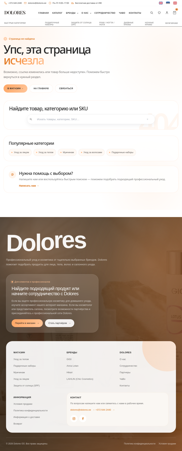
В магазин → (15, 88)
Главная (43, 13)
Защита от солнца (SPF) (81, 23)
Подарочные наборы (52, 23)
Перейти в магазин (27, 323)
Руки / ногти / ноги (106, 23)
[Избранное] (159, 13)
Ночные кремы (149, 23)
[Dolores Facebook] (82, 418)
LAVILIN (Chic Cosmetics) (80, 378)
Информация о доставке (27, 416)
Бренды (71, 13)
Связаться (66, 88)
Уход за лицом (21, 152)
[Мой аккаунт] (167, 13)
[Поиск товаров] (152, 13)
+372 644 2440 (13, 3)
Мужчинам (171, 23)
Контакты (135, 13)
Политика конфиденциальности (31, 410)
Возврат (18, 423)
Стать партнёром (60, 323)
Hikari (70, 372)
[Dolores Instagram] (73, 418)
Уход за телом (46, 152)
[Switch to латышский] (175, 3)
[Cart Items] (175, 13)
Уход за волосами (93, 152)
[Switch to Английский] (161, 3)
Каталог (57, 13)
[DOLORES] (15, 12)
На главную (41, 88)
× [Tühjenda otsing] (147, 119)
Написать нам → (29, 185)
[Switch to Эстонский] (168, 3)
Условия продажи (23, 403)
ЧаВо (122, 13)
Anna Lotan (73, 365)
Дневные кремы (128, 23)
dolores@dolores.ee (35, 3)
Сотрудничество (104, 13)
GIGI (69, 359)
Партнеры (125, 372)
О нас (84, 13)
